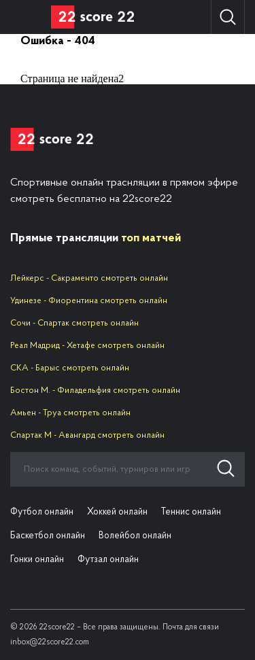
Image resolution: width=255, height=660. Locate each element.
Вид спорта (25, 17)
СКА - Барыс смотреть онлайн (69, 368)
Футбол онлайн (41, 512)
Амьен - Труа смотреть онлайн (70, 413)
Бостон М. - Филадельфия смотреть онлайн (95, 390)
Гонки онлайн (37, 560)
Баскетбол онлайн (47, 536)
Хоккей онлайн (117, 512)
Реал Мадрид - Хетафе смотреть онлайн (87, 345)
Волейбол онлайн (135, 536)
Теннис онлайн (191, 512)
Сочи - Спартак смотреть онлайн (74, 323)
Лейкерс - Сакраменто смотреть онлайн (89, 278)
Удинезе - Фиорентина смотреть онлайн (88, 300)
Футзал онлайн (108, 560)
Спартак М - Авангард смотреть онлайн (87, 435)
